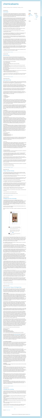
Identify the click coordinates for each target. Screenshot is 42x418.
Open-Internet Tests (7, 80)
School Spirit (5, 11)
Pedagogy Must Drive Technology (9, 198)
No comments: (11, 76)
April (36, 15)
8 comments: (11, 167)
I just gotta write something (8, 389)
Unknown (30, 14)
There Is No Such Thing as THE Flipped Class (12, 287)
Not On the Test (6, 55)
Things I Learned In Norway (8, 170)
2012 (35, 14)
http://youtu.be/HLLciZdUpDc (17, 334)
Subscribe (30, 11)
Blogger (29, 414)
